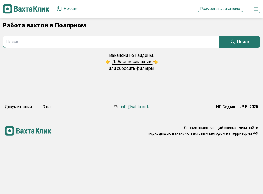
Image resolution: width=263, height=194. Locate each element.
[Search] (240, 42)
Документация (18, 107)
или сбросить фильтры (131, 68)
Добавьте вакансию (132, 61)
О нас (47, 107)
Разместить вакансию (220, 8)
